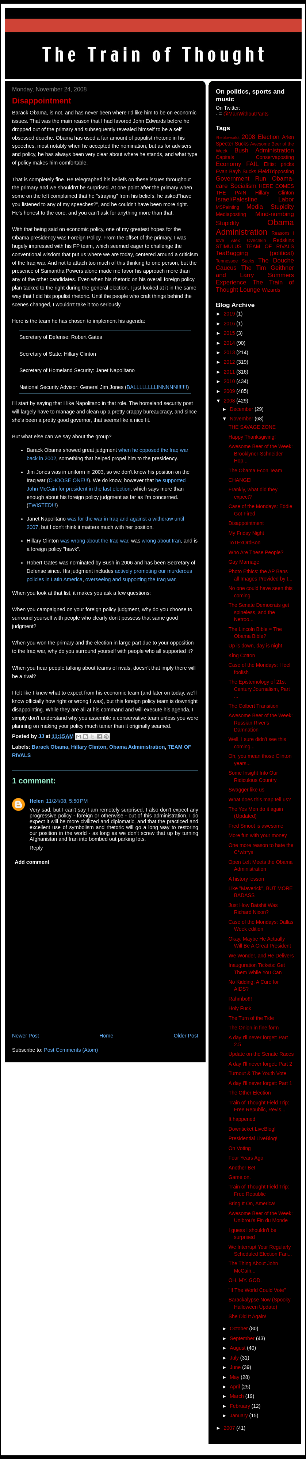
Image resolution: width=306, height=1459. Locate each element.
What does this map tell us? (260, 799)
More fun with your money (258, 835)
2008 (230, 401)
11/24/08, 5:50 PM (67, 801)
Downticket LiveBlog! (252, 1129)
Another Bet (242, 1168)
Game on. (240, 1177)
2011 (230, 372)
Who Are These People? (256, 552)
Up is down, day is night (255, 646)
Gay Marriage (244, 562)
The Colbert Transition (254, 706)
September (243, 1338)
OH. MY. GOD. (245, 1280)
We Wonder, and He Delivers (261, 956)
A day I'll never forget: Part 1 (260, 1083)
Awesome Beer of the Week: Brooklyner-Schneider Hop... (261, 453)
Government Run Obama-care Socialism (255, 182)
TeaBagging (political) (255, 253)
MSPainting (227, 207)
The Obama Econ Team (255, 470)
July (235, 1358)
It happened (242, 1119)
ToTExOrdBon (244, 542)
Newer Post (25, 1036)
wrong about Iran (161, 541)
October (239, 1328)
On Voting (240, 1148)
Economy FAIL (237, 163)
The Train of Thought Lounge (255, 286)
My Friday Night (246, 533)
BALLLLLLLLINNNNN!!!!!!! (157, 387)
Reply (36, 848)
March (237, 1396)
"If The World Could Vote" (257, 1290)
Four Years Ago (246, 1158)
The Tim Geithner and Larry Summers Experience (255, 275)
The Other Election (250, 1093)
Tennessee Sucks (235, 261)
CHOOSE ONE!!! (68, 480)
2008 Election (261, 136)
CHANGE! (240, 480)
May (235, 1377)
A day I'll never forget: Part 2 (260, 1064)
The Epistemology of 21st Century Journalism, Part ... (259, 689)
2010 (230, 381)
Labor (286, 199)
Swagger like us (246, 790)
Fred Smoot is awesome (256, 826)
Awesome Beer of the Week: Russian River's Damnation (261, 723)
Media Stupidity (270, 206)
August (238, 1348)
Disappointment (246, 523)
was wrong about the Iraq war (94, 541)
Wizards (271, 290)
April (235, 1387)
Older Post (186, 1036)
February (241, 1406)
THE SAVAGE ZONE (252, 427)
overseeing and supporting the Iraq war (130, 579)
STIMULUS (228, 246)
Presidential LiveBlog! (253, 1138)
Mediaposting (231, 214)
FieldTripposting (276, 171)
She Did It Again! (248, 1316)
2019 (230, 314)
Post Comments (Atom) (71, 1050)
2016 (230, 323)
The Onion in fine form (254, 1028)
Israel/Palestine (236, 199)
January (239, 1415)
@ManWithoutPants (246, 114)
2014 (230, 343)
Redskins (283, 240)
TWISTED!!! (42, 505)
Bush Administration (264, 150)
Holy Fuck (240, 1008)
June (236, 1367)
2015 (230, 333)
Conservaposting (275, 157)
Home (106, 1036)
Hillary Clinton (89, 747)
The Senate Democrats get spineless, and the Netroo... (259, 612)
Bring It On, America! (252, 1203)
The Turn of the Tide (251, 1018)
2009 (230, 391)
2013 (230, 352)
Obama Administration (137, 747)
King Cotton (242, 655)
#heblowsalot (228, 137)
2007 (230, 1428)
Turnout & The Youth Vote (258, 1073)
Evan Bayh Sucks (236, 171)
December (242, 409)
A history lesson (246, 879)
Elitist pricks (279, 164)
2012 (230, 362)
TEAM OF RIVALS (270, 246)
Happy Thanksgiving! (252, 437)
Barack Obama (50, 747)
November (242, 419)
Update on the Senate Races (261, 1054)
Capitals (225, 157)
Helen (37, 801)
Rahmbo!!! (240, 999)
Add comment (32, 862)
